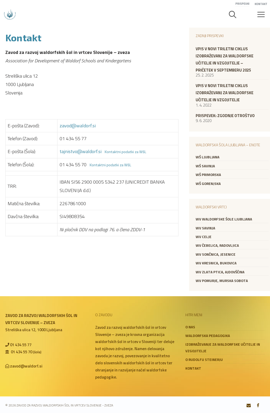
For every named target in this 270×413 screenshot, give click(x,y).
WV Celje (203, 236)
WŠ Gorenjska (208, 183)
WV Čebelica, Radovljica (217, 245)
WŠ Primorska (208, 174)
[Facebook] (258, 405)
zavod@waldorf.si (78, 125)
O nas (190, 327)
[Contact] (248, 405)
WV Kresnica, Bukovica (216, 263)
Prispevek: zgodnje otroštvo (225, 116)
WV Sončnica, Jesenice (215, 254)
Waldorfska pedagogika (207, 335)
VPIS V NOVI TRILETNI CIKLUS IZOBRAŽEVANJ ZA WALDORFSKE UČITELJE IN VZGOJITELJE (224, 93)
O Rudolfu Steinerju (204, 359)
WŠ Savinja (205, 166)
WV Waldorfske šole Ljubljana (224, 219)
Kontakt (261, 4)
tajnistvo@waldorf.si (81, 151)
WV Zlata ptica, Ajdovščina (220, 272)
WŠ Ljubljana (207, 157)
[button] (232, 14)
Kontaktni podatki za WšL (125, 152)
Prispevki (242, 4)
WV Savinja (205, 228)
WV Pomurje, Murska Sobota (222, 280)
